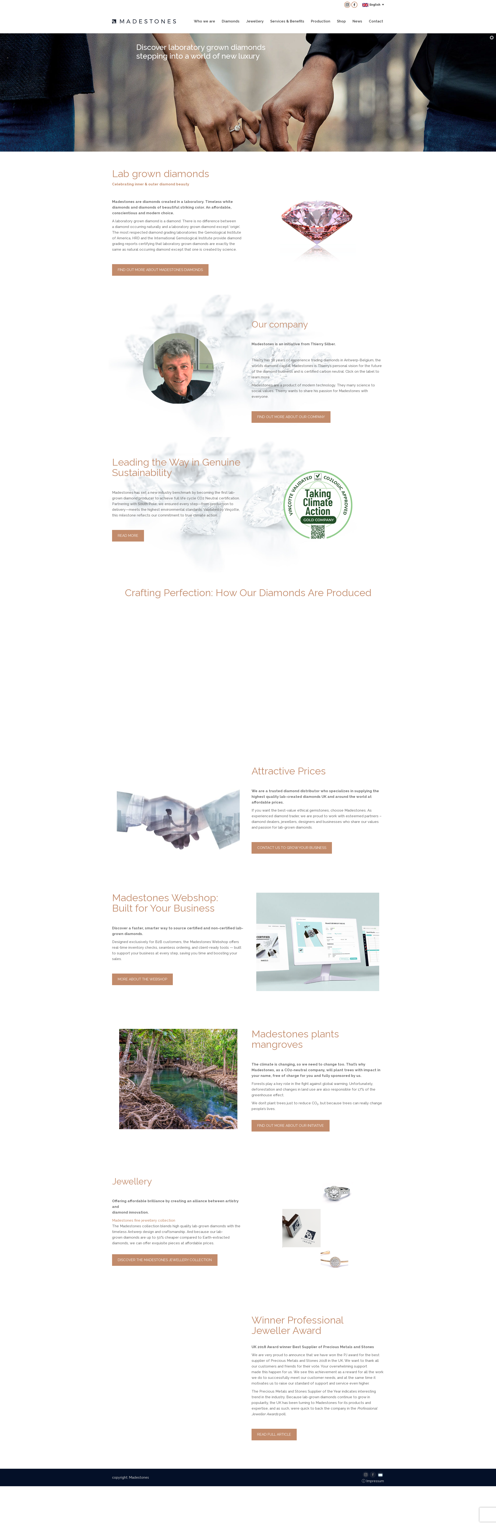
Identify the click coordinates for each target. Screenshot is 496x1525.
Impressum (373, 1481)
